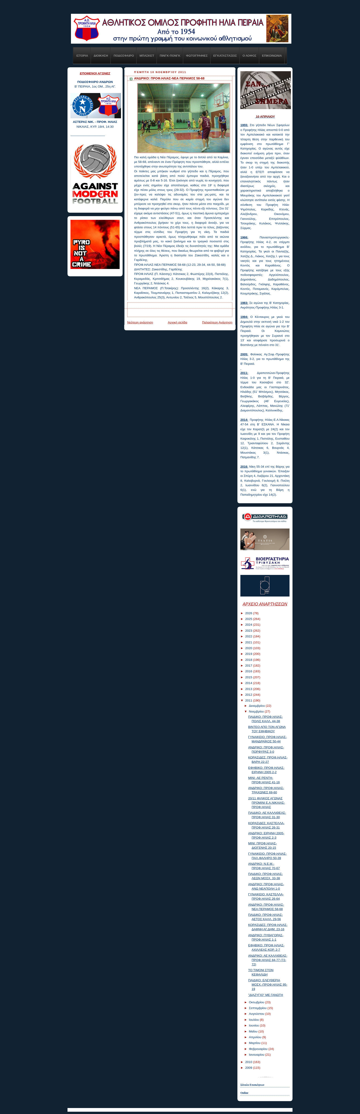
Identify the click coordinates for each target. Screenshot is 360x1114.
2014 (249, 683)
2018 (249, 660)
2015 (249, 677)
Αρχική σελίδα (177, 322)
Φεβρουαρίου (258, 1049)
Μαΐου (253, 1031)
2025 (249, 619)
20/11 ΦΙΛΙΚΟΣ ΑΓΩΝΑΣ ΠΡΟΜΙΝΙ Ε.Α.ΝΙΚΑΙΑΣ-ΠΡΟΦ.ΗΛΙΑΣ (266, 803)
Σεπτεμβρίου (258, 1008)
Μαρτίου (255, 1043)
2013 (249, 689)
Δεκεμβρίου (257, 705)
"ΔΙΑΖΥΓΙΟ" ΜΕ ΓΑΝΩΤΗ (265, 995)
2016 (249, 671)
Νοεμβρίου (257, 711)
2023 (249, 630)
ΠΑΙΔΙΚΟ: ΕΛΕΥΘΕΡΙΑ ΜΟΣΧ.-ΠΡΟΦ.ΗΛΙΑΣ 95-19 (267, 984)
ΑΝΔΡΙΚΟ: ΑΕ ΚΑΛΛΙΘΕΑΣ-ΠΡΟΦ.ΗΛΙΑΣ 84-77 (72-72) (267, 960)
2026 (249, 613)
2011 (249, 700)
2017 (249, 665)
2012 (249, 694)
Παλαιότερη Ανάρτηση (217, 322)
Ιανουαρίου (257, 1054)
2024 (249, 624)
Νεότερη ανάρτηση (140, 322)
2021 (249, 642)
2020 (249, 648)
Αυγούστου (257, 1013)
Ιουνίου (254, 1025)
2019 (249, 654)
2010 (249, 1062)
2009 (249, 1067)
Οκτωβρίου (257, 1002)
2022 (249, 636)
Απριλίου (255, 1037)
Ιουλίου (254, 1019)
